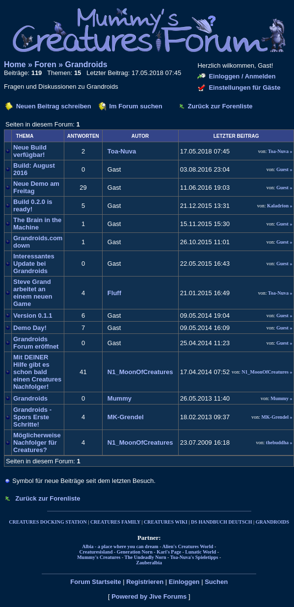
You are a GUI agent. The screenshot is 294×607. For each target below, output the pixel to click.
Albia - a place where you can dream (120, 546)
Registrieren (144, 581)
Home (15, 64)
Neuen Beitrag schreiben (53, 106)
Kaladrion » (279, 205)
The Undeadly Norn (145, 557)
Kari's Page (169, 552)
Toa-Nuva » (280, 151)
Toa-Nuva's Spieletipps (194, 557)
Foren (45, 64)
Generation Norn (135, 552)
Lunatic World (200, 552)
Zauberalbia (149, 562)
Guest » (284, 169)
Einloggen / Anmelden (242, 76)
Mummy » (281, 398)
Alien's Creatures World (187, 546)
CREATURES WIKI (165, 522)
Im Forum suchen (135, 106)
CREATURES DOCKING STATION (47, 522)
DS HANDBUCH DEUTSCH (221, 522)
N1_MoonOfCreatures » (266, 372)
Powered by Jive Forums (149, 596)
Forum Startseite (95, 581)
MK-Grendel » (277, 417)
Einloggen (184, 581)
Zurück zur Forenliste (219, 106)
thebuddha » (279, 442)
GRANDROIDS (272, 522)
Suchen (216, 581)
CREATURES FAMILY (115, 522)
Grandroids (86, 64)
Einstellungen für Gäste (244, 87)
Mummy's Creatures (98, 557)
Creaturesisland (95, 552)
